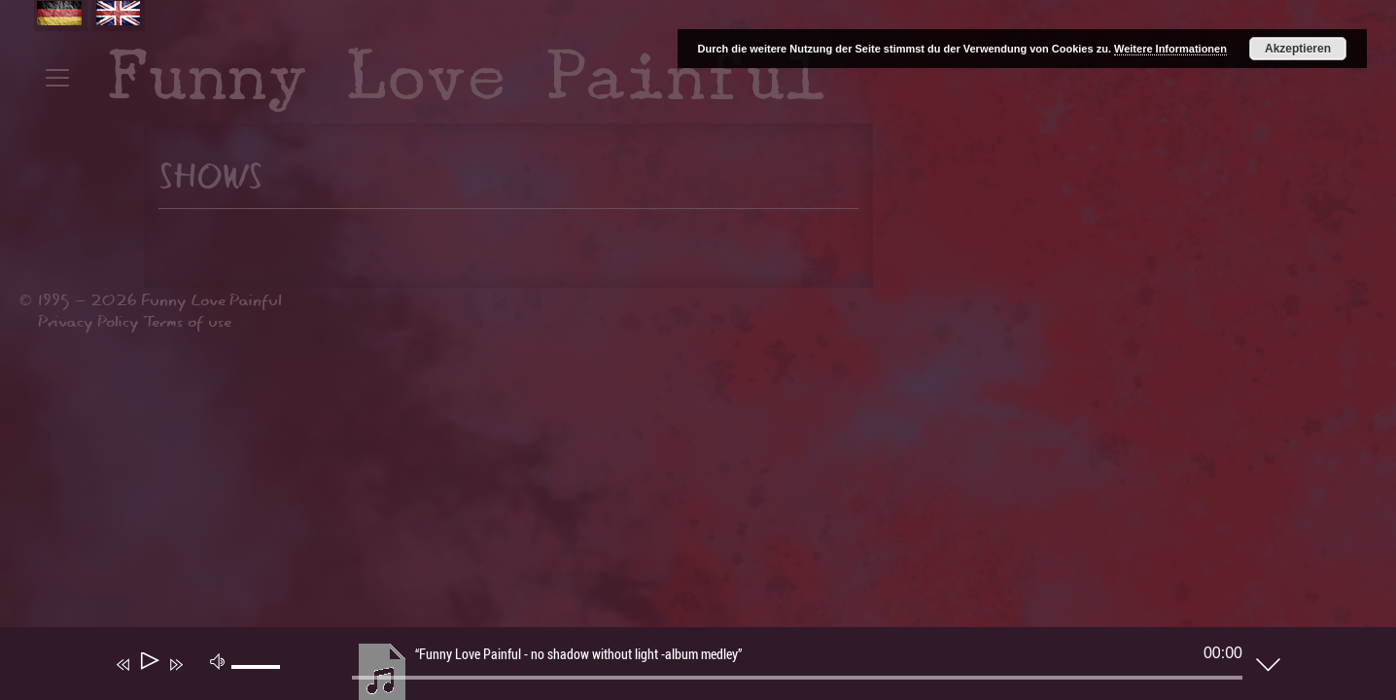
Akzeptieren (1298, 48)
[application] (683, 667)
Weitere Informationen (1170, 48)
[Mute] (217, 660)
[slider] (797, 678)
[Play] (148, 664)
